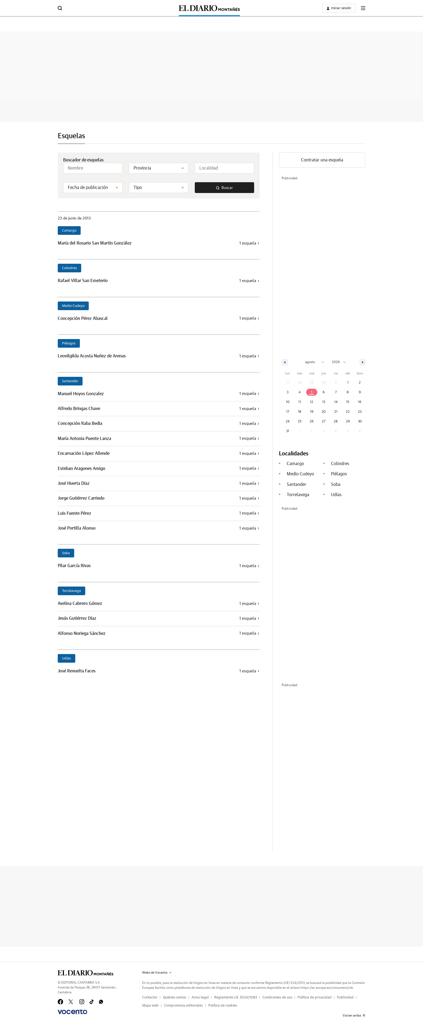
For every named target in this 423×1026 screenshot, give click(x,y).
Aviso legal (200, 997)
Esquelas (71, 136)
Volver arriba (354, 1015)
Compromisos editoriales (183, 1005)
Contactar (150, 997)
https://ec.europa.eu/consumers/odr (327, 987)
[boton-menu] (363, 8)
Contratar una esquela (322, 160)
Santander (70, 381)
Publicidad (345, 997)
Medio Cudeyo (73, 306)
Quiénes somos (174, 997)
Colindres (69, 268)
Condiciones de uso (277, 997)
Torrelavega (71, 591)
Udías (66, 658)
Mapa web (150, 1005)
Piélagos (69, 343)
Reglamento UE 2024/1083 (235, 997)
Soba (66, 553)
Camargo (69, 230)
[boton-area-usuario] (339, 8)
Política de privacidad (315, 997)
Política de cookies (222, 1005)
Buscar (224, 188)
